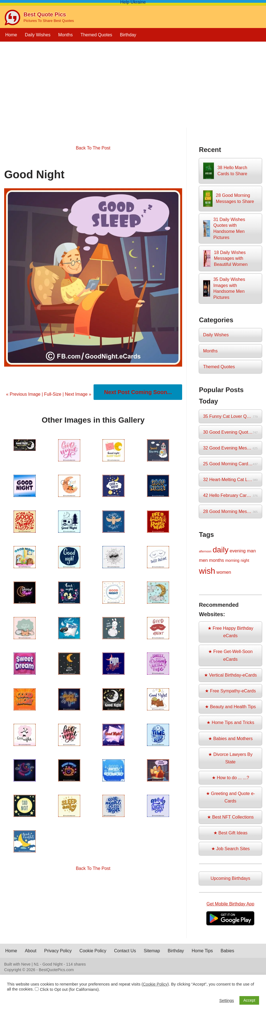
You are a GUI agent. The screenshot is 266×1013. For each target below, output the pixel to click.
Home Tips (202, 950)
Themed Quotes (96, 34)
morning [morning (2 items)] (232, 560)
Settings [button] (226, 1000)
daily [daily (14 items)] (220, 549)
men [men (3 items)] (203, 560)
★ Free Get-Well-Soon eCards (230, 655)
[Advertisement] (133, 89)
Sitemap (152, 950)
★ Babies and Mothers (230, 738)
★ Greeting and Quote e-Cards (230, 797)
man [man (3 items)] (251, 550)
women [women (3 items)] (223, 572)
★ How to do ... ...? (230, 777)
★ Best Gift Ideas (230, 833)
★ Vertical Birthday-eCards (230, 675)
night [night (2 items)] (245, 560)
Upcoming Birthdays (230, 878)
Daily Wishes (37, 34)
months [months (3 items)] (216, 560)
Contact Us (125, 950)
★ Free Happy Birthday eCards (230, 632)
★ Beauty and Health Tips (230, 706)
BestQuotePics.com (56, 970)
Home (11, 34)
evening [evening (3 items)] (238, 550)
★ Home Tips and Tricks (230, 722)
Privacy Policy (58, 950)
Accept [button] (249, 1000)
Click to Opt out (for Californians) (69, 989)
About (31, 950)
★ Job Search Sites (230, 848)
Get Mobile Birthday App (230, 904)
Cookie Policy (92, 950)
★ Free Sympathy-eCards (230, 691)
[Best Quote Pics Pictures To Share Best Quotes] (39, 17)
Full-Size (52, 394)
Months (65, 34)
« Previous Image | (25, 394)
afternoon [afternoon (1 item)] (205, 551)
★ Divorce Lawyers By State (230, 758)
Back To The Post (93, 148)
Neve (26, 964)
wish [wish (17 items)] (207, 570)
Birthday (128, 34)
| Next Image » (76, 394)
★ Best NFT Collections (230, 817)
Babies (227, 950)
